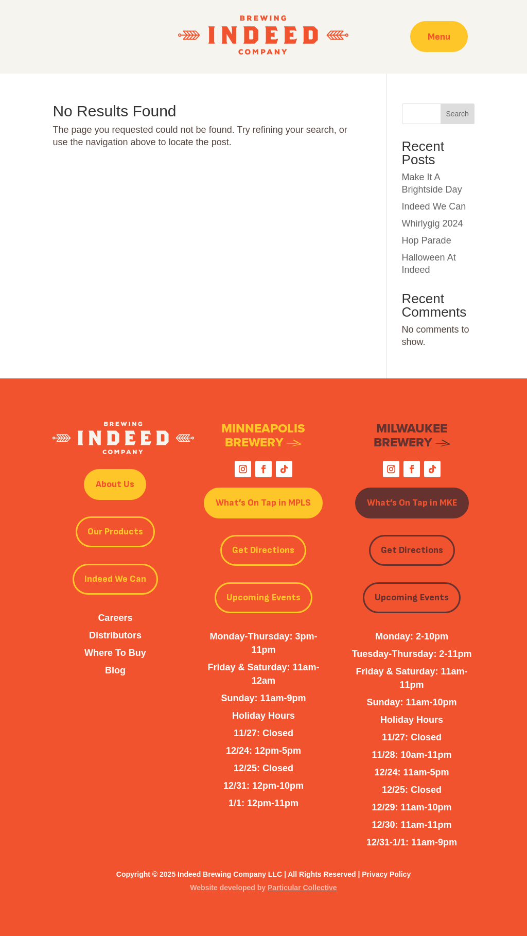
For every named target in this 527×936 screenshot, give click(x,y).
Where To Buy (115, 653)
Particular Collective (302, 887)
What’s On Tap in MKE (412, 502)
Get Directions (263, 550)
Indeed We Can (434, 206)
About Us (115, 484)
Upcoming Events (263, 597)
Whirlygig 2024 (432, 223)
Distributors (115, 635)
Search (457, 114)
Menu (439, 36)
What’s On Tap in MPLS (263, 502)
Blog (115, 670)
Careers (115, 618)
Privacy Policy (386, 874)
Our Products (115, 531)
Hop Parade (426, 240)
